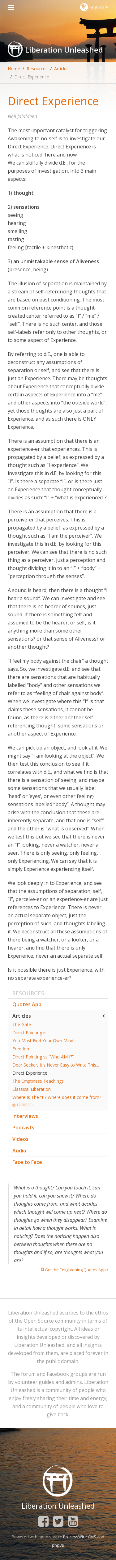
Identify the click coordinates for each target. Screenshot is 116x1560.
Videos (20, 1139)
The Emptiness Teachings (38, 1081)
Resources (37, 69)
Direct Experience (29, 1073)
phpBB (58, 1545)
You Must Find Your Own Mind (42, 1041)
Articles (61, 69)
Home (14, 69)
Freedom (21, 1049)
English (94, 7)
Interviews (25, 1116)
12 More (23, 1105)
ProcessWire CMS (79, 1536)
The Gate (21, 1024)
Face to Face (27, 1162)
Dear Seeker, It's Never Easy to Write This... (55, 1065)
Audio (19, 1150)
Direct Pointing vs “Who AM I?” (43, 1057)
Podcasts (23, 1127)
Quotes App (26, 1004)
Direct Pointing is (29, 1032)
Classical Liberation (31, 1089)
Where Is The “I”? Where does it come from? (56, 1097)
